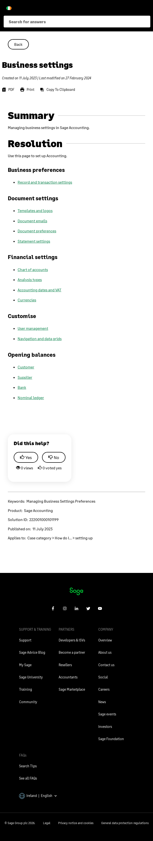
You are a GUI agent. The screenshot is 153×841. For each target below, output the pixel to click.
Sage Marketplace (72, 689)
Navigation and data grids (40, 338)
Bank (22, 387)
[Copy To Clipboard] (57, 90)
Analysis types (30, 279)
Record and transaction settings (45, 182)
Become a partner (72, 652)
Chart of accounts (33, 269)
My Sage (25, 665)
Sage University (31, 677)
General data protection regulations (125, 823)
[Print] (27, 90)
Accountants (68, 677)
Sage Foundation (111, 739)
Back (18, 44)
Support (25, 640)
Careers (103, 689)
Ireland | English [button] (38, 796)
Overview (105, 640)
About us (104, 652)
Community (28, 702)
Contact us (106, 665)
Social (103, 677)
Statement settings (34, 241)
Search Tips (28, 766)
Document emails (32, 220)
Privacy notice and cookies (75, 823)
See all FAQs (28, 778)
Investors (105, 726)
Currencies (27, 299)
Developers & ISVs (72, 640)
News (102, 702)
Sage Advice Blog (32, 652)
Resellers (65, 665)
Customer (26, 367)
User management (33, 328)
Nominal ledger (31, 397)
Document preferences (37, 230)
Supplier (25, 377)
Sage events (107, 714)
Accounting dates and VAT (39, 289)
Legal (46, 823)
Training (25, 689)
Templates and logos (35, 210)
